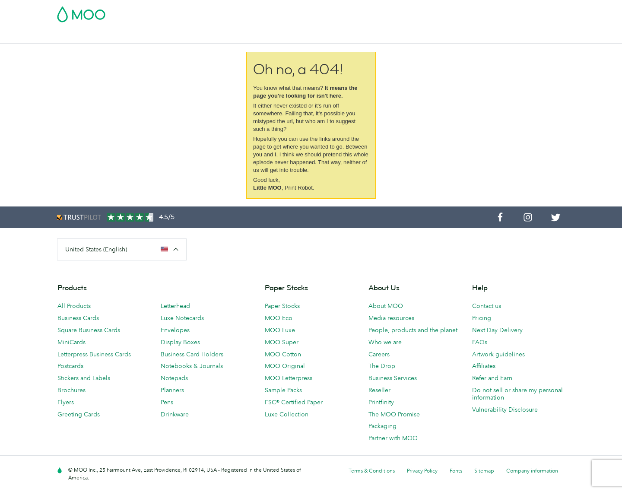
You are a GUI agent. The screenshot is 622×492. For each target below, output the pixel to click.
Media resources (391, 318)
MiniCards (71, 342)
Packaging (382, 426)
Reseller (379, 390)
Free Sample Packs (384, 12)
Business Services (412, 36)
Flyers (65, 402)
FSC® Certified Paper (294, 402)
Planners (172, 390)
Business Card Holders (192, 354)
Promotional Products (345, 36)
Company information (532, 470)
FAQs (479, 342)
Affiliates (483, 366)
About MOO (385, 306)
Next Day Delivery (497, 330)
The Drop (381, 366)
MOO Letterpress (288, 378)
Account (430, 12)
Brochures (71, 390)
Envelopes (175, 330)
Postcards (125, 36)
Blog (453, 36)
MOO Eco (278, 318)
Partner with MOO (393, 438)
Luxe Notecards (182, 318)
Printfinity (381, 402)
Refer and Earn (492, 378)
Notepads (174, 378)
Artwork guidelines (498, 354)
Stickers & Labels (174, 36)
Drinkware (175, 414)
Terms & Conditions (372, 470)
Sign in (459, 12)
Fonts (456, 470)
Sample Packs (283, 390)
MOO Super (281, 342)
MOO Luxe (280, 330)
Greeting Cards (78, 414)
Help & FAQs (487, 36)
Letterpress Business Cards (94, 354)
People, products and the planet (412, 330)
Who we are (385, 342)
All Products (74, 306)
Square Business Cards (88, 330)
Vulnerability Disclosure (505, 409)
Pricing (481, 318)
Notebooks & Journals (192, 366)
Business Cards (79, 36)
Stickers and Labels (83, 378)
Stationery (290, 36)
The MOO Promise (394, 414)
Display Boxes (180, 342)
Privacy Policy (422, 470)
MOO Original (285, 366)
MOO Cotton (283, 354)
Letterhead (175, 306)
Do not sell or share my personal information (517, 393)
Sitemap (484, 470)
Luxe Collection (286, 414)
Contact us (486, 306)
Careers (379, 354)
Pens (167, 402)
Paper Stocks (282, 306)
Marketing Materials (237, 36)
